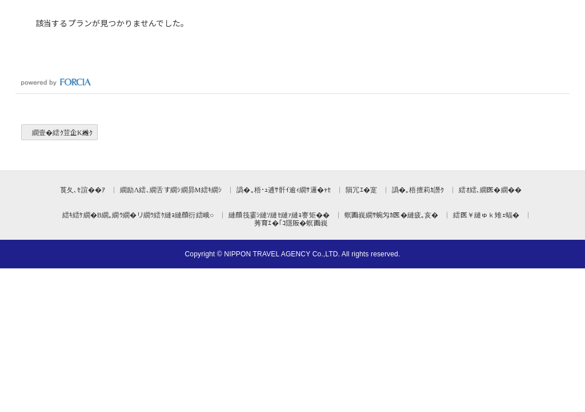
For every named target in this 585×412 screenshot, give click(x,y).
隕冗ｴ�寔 (361, 189)
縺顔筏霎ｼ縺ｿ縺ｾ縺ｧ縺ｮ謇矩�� (279, 214)
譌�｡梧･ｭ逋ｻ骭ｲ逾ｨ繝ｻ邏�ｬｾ (284, 189)
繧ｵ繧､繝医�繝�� (490, 189)
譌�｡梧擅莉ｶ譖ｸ (418, 189)
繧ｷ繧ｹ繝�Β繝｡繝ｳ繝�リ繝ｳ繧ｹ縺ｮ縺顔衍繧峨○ (138, 214)
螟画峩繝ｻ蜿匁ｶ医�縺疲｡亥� (391, 214)
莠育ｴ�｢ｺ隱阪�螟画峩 (290, 222)
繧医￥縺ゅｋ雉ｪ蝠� (486, 214)
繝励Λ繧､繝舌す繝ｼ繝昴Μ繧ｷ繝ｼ (171, 189)
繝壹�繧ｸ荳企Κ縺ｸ (62, 132)
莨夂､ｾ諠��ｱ (82, 189)
